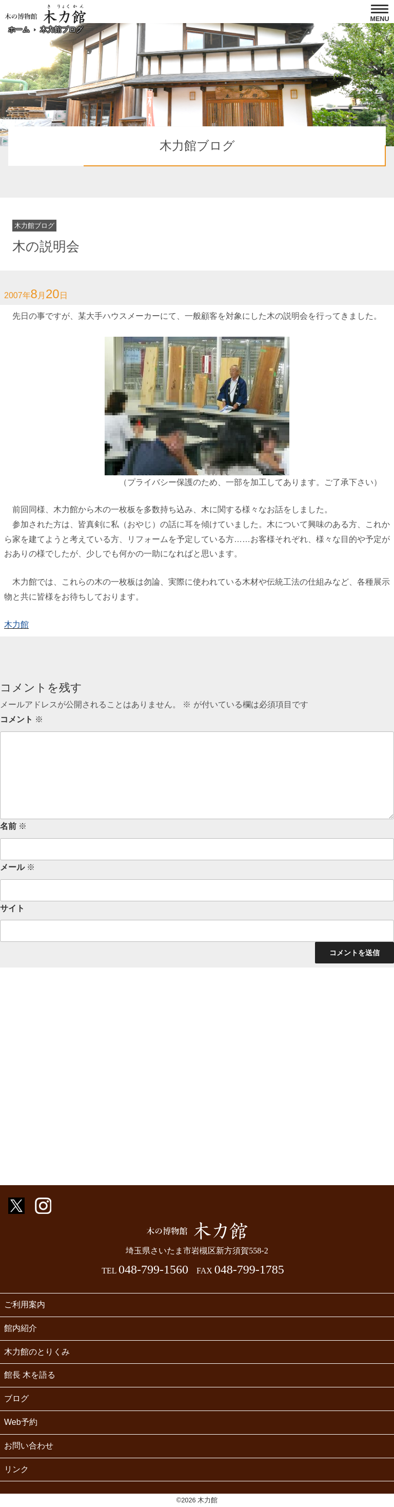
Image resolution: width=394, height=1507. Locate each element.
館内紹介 (20, 1328)
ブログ (16, 1398)
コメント (21, 719)
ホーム (19, 29)
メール (17, 867)
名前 (13, 826)
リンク (16, 1469)
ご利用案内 (24, 1304)
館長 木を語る (29, 1374)
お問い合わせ (28, 1445)
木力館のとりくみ (37, 1351)
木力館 (16, 624)
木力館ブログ (61, 29)
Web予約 (20, 1422)
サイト (12, 908)
